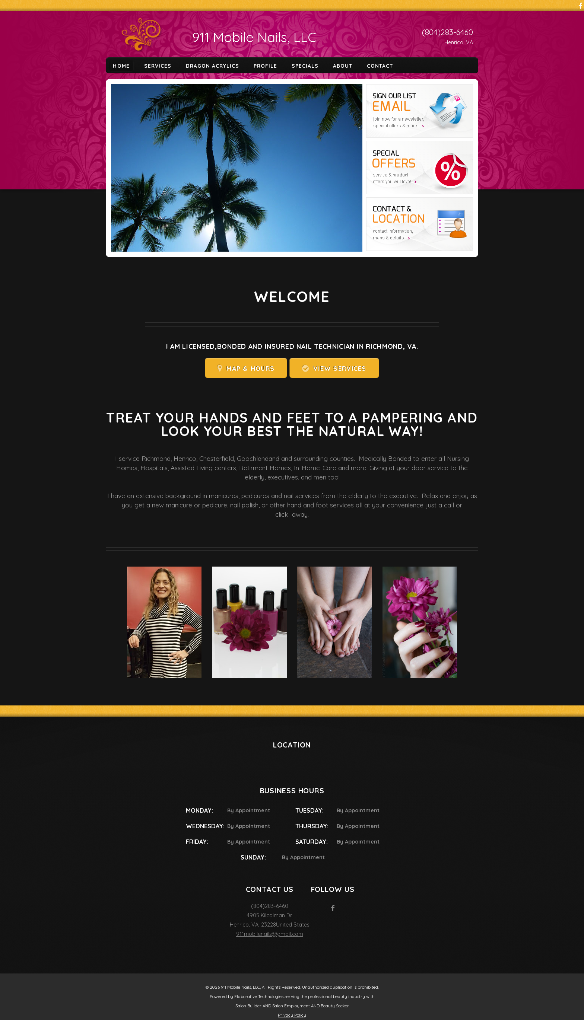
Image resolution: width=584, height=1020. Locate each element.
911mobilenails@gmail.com (269, 934)
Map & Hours (250, 368)
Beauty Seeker (335, 1005)
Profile (265, 65)
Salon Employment (291, 1005)
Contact (380, 65)
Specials (305, 65)
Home (121, 65)
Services (157, 65)
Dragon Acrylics (212, 65)
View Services (339, 368)
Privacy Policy (292, 1015)
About (342, 65)
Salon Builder (248, 1005)
